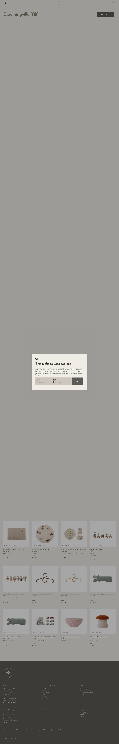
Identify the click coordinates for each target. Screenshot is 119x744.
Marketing (58, 382)
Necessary (42, 380)
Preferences (59, 380)
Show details (38, 386)
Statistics (41, 382)
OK (77, 381)
